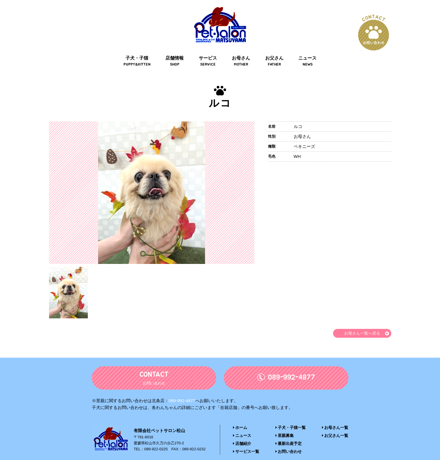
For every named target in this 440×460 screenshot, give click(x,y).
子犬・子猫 (139, 51)
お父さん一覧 (336, 426)
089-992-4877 (182, 391)
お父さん (273, 51)
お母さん (241, 51)
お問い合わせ (288, 442)
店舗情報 (176, 51)
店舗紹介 (241, 434)
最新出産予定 (288, 434)
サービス (208, 51)
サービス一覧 (245, 442)
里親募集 (285, 426)
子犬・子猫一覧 (290, 419)
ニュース (305, 51)
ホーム (240, 419)
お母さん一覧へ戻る (361, 324)
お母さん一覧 (336, 419)
